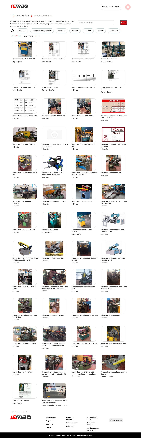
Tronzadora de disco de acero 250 (83, 288)
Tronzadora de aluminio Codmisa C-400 (84, 259)
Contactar (50, 424)
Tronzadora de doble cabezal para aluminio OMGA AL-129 (53, 345)
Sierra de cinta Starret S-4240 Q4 (25, 174)
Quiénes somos (72, 423)
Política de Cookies (91, 424)
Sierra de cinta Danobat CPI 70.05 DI (23, 202)
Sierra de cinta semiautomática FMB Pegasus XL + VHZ (25, 259)
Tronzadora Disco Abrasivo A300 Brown (114, 373)
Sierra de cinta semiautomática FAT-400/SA (114, 202)
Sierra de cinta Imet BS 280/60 (25, 116)
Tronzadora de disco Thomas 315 (85, 315)
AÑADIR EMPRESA (116, 420)
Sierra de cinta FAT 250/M (111, 315)
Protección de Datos (92, 419)
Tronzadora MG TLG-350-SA (24, 59)
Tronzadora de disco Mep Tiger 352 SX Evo (25, 316)
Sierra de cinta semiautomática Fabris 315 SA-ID (114, 288)
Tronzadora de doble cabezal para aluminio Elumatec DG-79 (54, 373)
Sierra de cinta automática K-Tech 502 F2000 (113, 231)
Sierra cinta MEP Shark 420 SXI (84, 87)
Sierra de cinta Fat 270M (22, 372)
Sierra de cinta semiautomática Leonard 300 (55, 145)
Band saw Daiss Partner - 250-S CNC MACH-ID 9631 (54, 402)
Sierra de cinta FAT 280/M (82, 201)
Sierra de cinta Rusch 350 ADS (54, 201)
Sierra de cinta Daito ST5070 (24, 344)
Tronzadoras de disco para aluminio (82, 231)
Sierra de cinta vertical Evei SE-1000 (25, 288)
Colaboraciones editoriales (93, 429)
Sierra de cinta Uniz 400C (111, 173)
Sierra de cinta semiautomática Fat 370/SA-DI (114, 117)
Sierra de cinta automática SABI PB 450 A (114, 145)
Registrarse (50, 421)
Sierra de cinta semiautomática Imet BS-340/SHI (84, 174)
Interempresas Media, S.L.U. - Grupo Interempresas (74, 435)
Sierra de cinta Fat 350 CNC (53, 258)
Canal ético (50, 428)
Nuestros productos (70, 419)
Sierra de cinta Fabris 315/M (53, 315)
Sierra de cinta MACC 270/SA (53, 116)
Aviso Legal (70, 426)
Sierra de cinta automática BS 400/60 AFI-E (113, 259)
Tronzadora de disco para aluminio (111, 88)
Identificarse (51, 418)
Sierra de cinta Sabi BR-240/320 (84, 344)
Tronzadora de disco (109, 59)
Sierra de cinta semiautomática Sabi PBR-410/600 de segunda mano (55, 289)
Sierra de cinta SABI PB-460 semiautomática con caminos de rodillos (84, 374)
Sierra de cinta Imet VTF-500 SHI (83, 145)
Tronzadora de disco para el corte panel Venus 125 (53, 174)
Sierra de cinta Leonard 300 (24, 230)
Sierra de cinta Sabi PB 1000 (24, 144)
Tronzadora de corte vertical (53, 59)
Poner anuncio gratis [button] (111, 7)
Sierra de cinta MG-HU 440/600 (113, 344)
